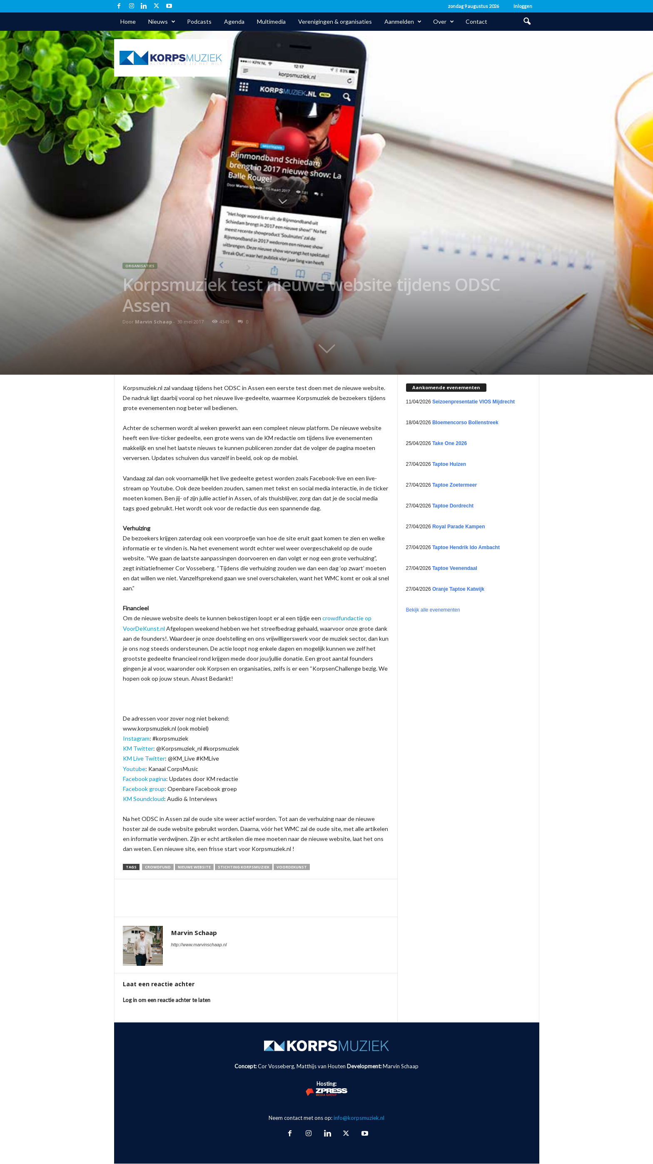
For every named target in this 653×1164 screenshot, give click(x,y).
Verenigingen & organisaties (335, 21)
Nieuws (161, 21)
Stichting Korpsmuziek (243, 867)
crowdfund (158, 867)
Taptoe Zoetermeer (454, 485)
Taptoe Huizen (449, 464)
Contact (476, 21)
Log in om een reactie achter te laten (166, 1000)
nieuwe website (194, 867)
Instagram (136, 738)
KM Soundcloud (143, 798)
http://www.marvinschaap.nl (199, 944)
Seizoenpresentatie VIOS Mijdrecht (473, 402)
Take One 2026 (449, 443)
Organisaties (140, 266)
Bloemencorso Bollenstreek (465, 422)
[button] (527, 21)
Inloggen (522, 6)
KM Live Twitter (144, 758)
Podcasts (199, 21)
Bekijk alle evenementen (433, 610)
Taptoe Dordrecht (453, 506)
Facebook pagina (144, 778)
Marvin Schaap (153, 321)
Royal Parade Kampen (458, 527)
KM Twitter (138, 748)
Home (128, 21)
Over (443, 21)
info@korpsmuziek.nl (359, 1117)
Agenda (234, 21)
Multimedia (271, 21)
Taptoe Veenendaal (454, 568)
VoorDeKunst (292, 867)
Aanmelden (402, 21)
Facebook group (143, 788)
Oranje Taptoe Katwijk (458, 589)
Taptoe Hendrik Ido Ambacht (466, 547)
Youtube (134, 768)
